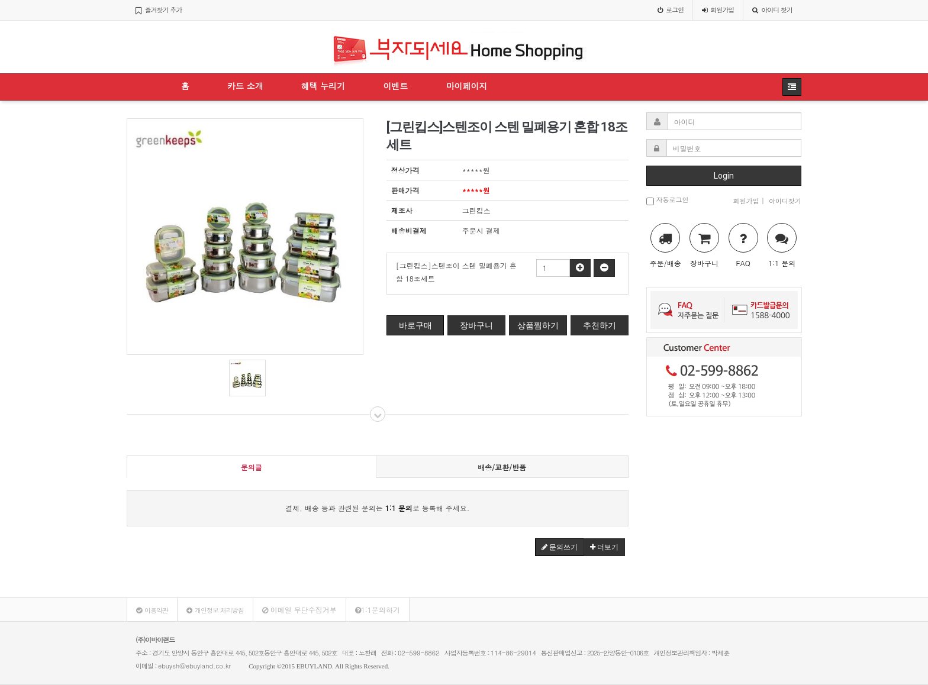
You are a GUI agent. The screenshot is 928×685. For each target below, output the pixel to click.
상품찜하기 (538, 325)
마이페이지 (466, 86)
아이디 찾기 (772, 9)
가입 (718, 9)
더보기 (604, 547)
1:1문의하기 (377, 610)
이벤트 (395, 86)
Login (724, 175)
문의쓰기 (560, 547)
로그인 (671, 9)
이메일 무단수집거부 (299, 610)
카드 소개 (245, 86)
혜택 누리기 (323, 86)
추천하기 (599, 325)
